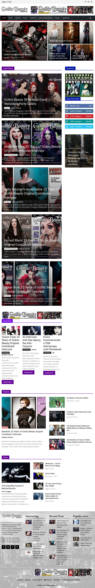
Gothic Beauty (16, 108)
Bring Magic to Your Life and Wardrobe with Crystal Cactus (38, 555)
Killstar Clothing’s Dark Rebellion (86, 544)
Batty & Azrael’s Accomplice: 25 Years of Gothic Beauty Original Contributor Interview (31, 194)
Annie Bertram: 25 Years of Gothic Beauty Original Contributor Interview (39, 525)
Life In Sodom (50, 473)
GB (53, 353)
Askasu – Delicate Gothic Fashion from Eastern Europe (86, 531)
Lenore (33, 349)
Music (4, 482)
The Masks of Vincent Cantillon (77, 398)
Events (75, 52)
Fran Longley (6, 491)
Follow (89, 111)
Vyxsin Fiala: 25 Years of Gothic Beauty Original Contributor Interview (11, 343)
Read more (8, 382)
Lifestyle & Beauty (11, 51)
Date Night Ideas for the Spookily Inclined (86, 523)
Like (90, 106)
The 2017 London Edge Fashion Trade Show (39, 546)
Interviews (5, 353)
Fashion (53, 38)
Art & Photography (11, 155)
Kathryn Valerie (24, 155)
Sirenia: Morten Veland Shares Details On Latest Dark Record (53, 496)
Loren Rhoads (73, 164)
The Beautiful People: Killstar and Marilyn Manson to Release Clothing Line (79, 428)
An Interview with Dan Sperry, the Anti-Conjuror (32, 342)
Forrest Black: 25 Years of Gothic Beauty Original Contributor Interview (62, 560)
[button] (90, 18)
